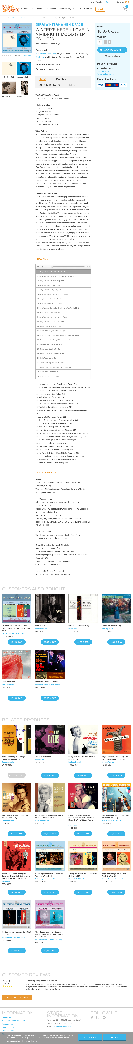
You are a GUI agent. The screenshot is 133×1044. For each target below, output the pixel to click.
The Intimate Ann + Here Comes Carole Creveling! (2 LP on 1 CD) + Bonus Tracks (49, 934)
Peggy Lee (72, 825)
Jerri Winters (40, 54)
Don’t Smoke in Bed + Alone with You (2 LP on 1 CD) (15, 816)
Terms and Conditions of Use (13, 1021)
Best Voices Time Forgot (48, 43)
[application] (63, 266)
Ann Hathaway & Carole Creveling (48, 940)
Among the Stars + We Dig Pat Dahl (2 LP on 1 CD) (82, 875)
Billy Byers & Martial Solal (112, 820)
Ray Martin (72, 629)
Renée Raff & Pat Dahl (77, 879)
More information (14, 1041)
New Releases (30, 9)
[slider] (68, 266)
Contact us (6, 1017)
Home (5, 18)
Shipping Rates (8, 1031)
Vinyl (81, 9)
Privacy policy (7, 1024)
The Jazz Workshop (43, 757)
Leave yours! (26, 55)
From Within (40, 626)
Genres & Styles (69, 9)
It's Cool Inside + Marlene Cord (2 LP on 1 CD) (16, 933)
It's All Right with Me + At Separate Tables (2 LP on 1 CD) (49, 875)
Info (42, 78)
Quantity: (101, 37)
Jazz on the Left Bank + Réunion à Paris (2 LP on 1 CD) (115, 816)
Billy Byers (39, 57)
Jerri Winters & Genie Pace (19, 18)
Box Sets (90, 9)
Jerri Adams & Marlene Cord (13, 937)
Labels (42, 9)
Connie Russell (8, 820)
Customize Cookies (29, 1041)
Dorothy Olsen (107, 629)
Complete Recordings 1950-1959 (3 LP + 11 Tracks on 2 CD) (49, 816)
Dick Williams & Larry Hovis (13, 633)
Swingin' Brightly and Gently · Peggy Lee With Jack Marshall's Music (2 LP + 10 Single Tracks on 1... (81, 818)
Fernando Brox (41, 629)
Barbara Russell (74, 762)
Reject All (90, 1037)
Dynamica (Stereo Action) (78, 626)
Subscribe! (109, 2)
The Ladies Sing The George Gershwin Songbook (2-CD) (13, 758)
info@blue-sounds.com (61, 1027)
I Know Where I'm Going (111, 626)
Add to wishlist (114, 56)
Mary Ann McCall (42, 820)
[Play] (42, 266)
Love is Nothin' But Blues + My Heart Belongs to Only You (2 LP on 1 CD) (16, 628)
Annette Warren (108, 762)
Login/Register (97, 2)
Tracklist (60, 78)
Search (102, 9)
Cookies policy (8, 1027)
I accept (114, 1037)
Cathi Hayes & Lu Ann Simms (47, 879)
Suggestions (53, 9)
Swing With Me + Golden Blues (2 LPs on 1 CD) (81, 758)
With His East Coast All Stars (46, 682)
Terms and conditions (105, 74)
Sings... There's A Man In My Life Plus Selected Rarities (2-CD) (115, 758)
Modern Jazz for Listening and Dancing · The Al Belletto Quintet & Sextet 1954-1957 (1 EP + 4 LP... (16, 876)
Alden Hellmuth (8, 685)
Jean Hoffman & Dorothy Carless (115, 879)
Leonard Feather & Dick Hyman (47, 685)
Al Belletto (6, 881)
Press (72, 85)
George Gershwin (9, 762)
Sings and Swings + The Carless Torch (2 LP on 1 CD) (115, 875)
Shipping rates (103, 71)
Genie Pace (51, 54)
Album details (49, 85)
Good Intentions (8, 682)
